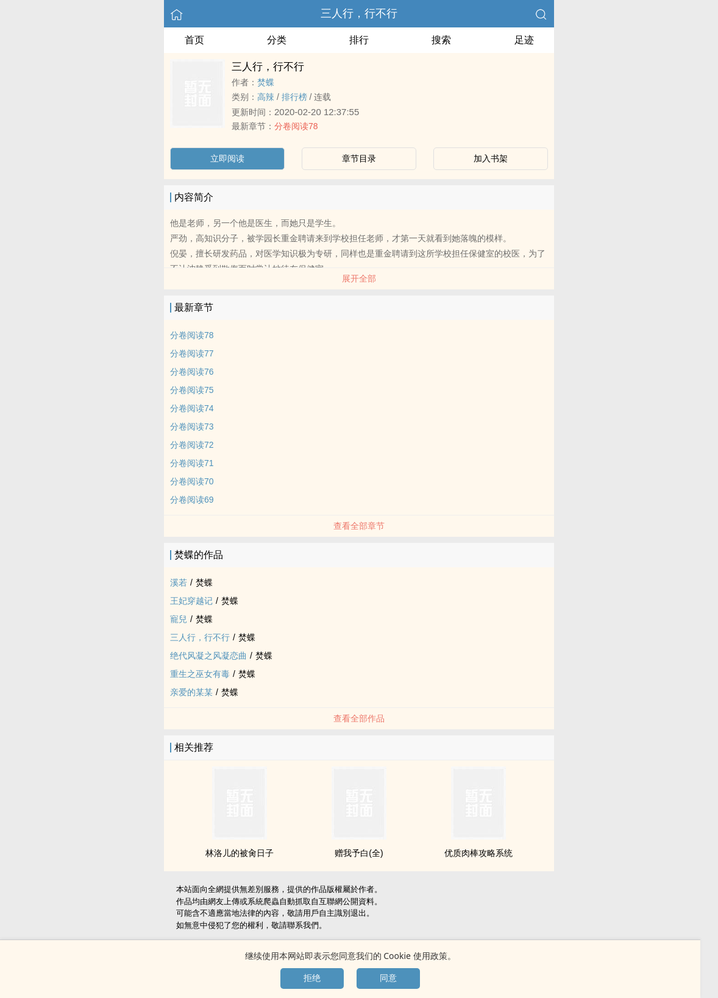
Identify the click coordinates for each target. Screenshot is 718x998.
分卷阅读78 (296, 126)
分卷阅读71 (192, 463)
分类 (276, 40)
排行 (359, 40)
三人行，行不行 (359, 13)
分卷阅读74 (192, 408)
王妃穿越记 (191, 601)
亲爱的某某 (191, 692)
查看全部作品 (359, 718)
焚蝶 (265, 82)
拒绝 (312, 978)
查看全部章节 (359, 526)
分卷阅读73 (192, 426)
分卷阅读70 (192, 481)
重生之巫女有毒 (200, 674)
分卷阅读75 (192, 390)
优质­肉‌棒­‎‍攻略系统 (478, 853)
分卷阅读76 (192, 372)
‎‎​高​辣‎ (265, 97)
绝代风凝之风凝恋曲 (208, 655)
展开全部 (359, 278)
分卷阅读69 (192, 499)
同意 (388, 978)
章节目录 (359, 158)
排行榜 (294, 97)
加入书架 (491, 158)
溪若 (178, 582)
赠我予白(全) (359, 853)
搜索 (441, 40)
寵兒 (178, 619)
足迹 (524, 40)
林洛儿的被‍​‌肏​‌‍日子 (239, 853)
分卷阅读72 (192, 445)
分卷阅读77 (192, 353)
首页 (194, 40)
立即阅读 (227, 158)
